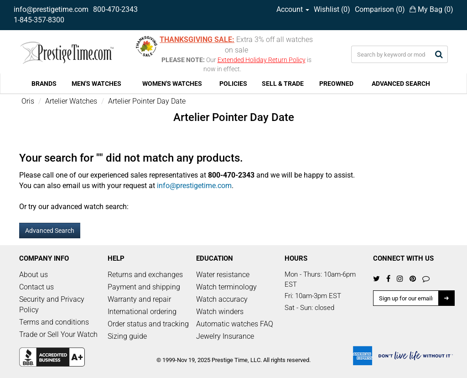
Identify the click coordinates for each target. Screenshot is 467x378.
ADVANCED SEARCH (401, 83)
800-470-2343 (115, 9)
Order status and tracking (148, 324)
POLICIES (233, 83)
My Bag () (431, 9)
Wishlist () (332, 9)
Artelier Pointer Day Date (147, 101)
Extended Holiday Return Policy (262, 59)
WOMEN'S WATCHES (172, 83)
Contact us (36, 287)
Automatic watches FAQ (234, 324)
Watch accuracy (222, 299)
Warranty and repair (139, 299)
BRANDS (44, 83)
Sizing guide (127, 336)
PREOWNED (336, 83)
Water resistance (222, 274)
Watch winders (220, 311)
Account (292, 9)
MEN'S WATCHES (96, 83)
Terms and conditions (54, 322)
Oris (27, 101)
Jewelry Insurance (225, 336)
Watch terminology (226, 287)
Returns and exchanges (145, 274)
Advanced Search (49, 230)
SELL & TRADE (283, 83)
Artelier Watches (71, 101)
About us (33, 274)
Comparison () (380, 9)
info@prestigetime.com (51, 9)
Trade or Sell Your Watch (58, 334)
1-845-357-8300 (39, 20)
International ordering (142, 311)
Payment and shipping (144, 287)
